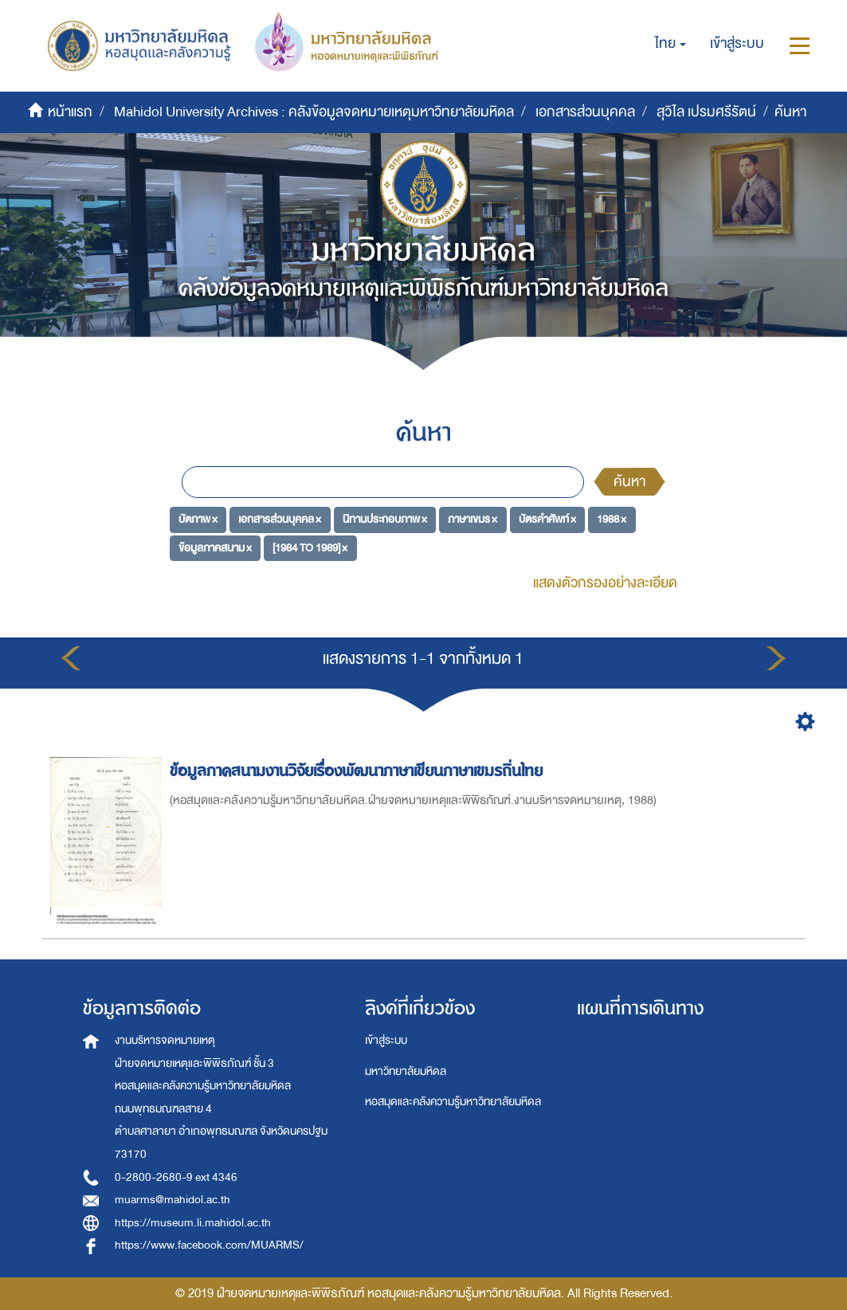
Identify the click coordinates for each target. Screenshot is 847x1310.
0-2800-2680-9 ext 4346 (176, 1177)
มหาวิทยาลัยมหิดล (405, 1071)
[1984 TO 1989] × (310, 548)
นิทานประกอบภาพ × (385, 519)
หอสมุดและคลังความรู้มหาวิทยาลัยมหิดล (453, 1102)
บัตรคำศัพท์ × (547, 519)
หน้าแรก (70, 112)
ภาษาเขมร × (472, 519)
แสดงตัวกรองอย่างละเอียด (605, 583)
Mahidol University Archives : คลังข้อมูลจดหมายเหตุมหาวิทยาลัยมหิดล (314, 112)
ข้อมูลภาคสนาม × (215, 548)
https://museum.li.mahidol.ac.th (193, 1223)
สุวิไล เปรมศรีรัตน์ (706, 112)
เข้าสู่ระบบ (386, 1040)
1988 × (611, 519)
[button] (670, 44)
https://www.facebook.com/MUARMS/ (209, 1245)
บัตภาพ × (198, 519)
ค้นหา (629, 481)
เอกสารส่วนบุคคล (585, 112)
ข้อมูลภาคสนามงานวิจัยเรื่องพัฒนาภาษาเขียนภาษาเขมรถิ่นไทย (358, 771)
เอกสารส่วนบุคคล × (279, 519)
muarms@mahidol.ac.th (172, 1200)
